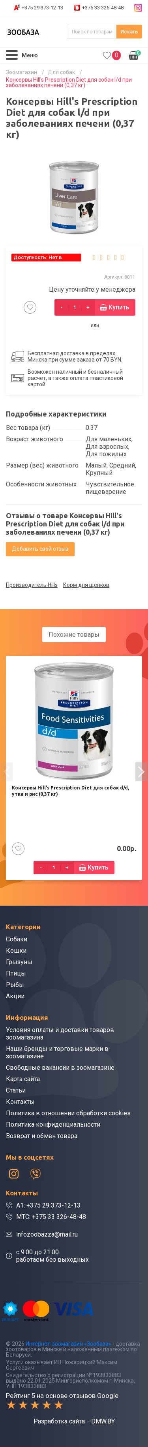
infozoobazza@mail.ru (47, 1234)
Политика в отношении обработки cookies (68, 1113)
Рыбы (15, 984)
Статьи (16, 1090)
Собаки (16, 939)
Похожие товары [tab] (74, 634)
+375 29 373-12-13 (42, 8)
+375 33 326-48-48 (103, 8)
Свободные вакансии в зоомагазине (60, 1067)
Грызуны (19, 962)
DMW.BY (103, 1421)
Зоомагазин (21, 72)
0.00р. (135, 54)
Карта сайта (23, 1079)
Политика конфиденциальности (53, 1124)
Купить (119, 307)
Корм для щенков (86, 585)
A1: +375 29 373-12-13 (48, 1205)
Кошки (16, 950)
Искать (129, 32)
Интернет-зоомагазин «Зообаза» (68, 1344)
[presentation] (7, 771)
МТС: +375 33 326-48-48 (51, 1216)
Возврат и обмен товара (41, 1136)
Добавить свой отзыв (40, 549)
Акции (15, 996)
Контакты (20, 1101)
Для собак (61, 72)
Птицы (16, 973)
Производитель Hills (32, 585)
